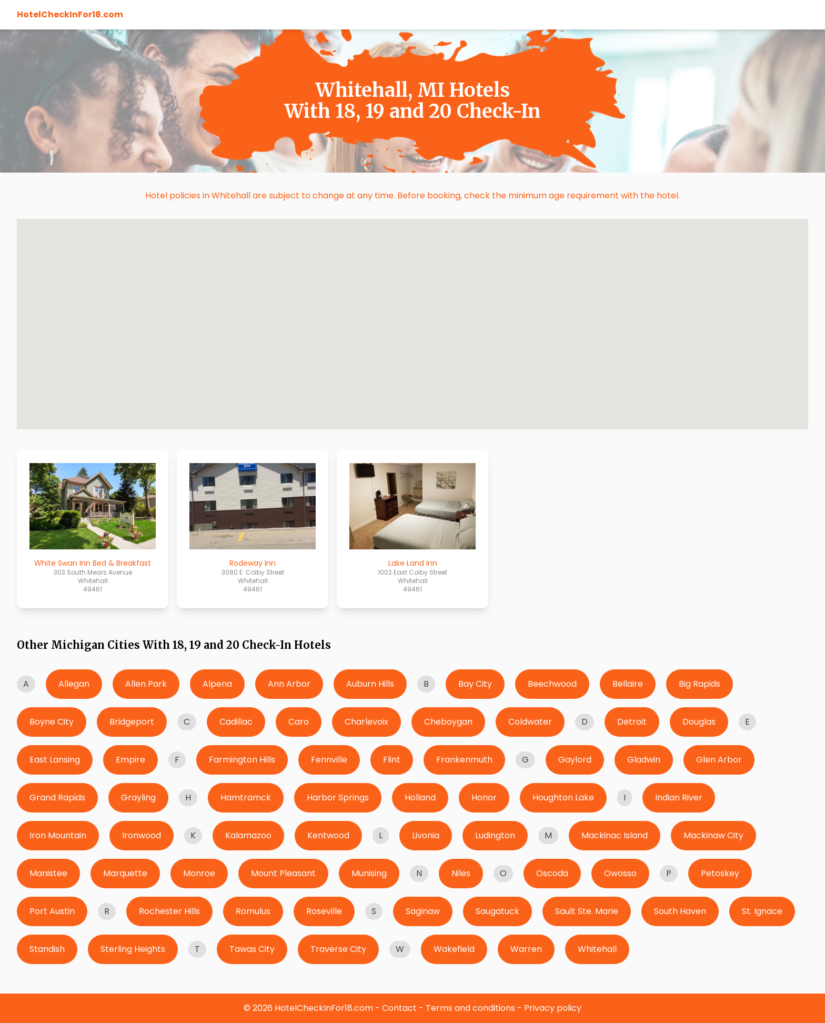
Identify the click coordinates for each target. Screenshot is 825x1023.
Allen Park (146, 684)
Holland (420, 797)
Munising (369, 873)
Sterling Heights (132, 949)
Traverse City (338, 949)
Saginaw (423, 911)
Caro (298, 722)
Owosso (620, 873)
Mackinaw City (713, 835)
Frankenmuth (464, 760)
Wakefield (454, 949)
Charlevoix (366, 722)
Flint (391, 760)
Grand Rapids (57, 797)
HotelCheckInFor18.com (70, 14)
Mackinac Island (614, 835)
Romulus (253, 911)
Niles (460, 873)
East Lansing (54, 760)
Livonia (425, 835)
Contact (399, 1008)
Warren (526, 949)
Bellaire (627, 684)
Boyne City (51, 722)
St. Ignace (762, 911)
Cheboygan (448, 722)
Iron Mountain (57, 835)
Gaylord (574, 760)
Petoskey (720, 873)
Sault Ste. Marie (586, 911)
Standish (47, 949)
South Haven (680, 911)
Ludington (495, 835)
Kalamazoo (248, 835)
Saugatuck (497, 911)
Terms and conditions (470, 1008)
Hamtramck (245, 797)
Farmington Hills (242, 760)
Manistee (48, 873)
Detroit (632, 722)
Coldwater (530, 722)
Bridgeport (131, 722)
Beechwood (552, 684)
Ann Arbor (289, 684)
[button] (39, 355)
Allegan (73, 684)
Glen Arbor (719, 760)
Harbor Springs (338, 797)
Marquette (125, 873)
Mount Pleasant (283, 873)
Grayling (138, 797)
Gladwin (643, 760)
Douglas (699, 722)
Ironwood (141, 835)
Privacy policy (552, 1008)
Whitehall (597, 949)
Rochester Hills (169, 911)
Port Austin (52, 911)
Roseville (324, 911)
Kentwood (328, 835)
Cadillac (236, 722)
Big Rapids (699, 684)
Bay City (475, 684)
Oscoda (552, 873)
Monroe (199, 873)
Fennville (329, 760)
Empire (130, 760)
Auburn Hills (370, 684)
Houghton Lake (563, 797)
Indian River (678, 797)
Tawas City (252, 949)
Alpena (217, 684)
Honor (484, 797)
